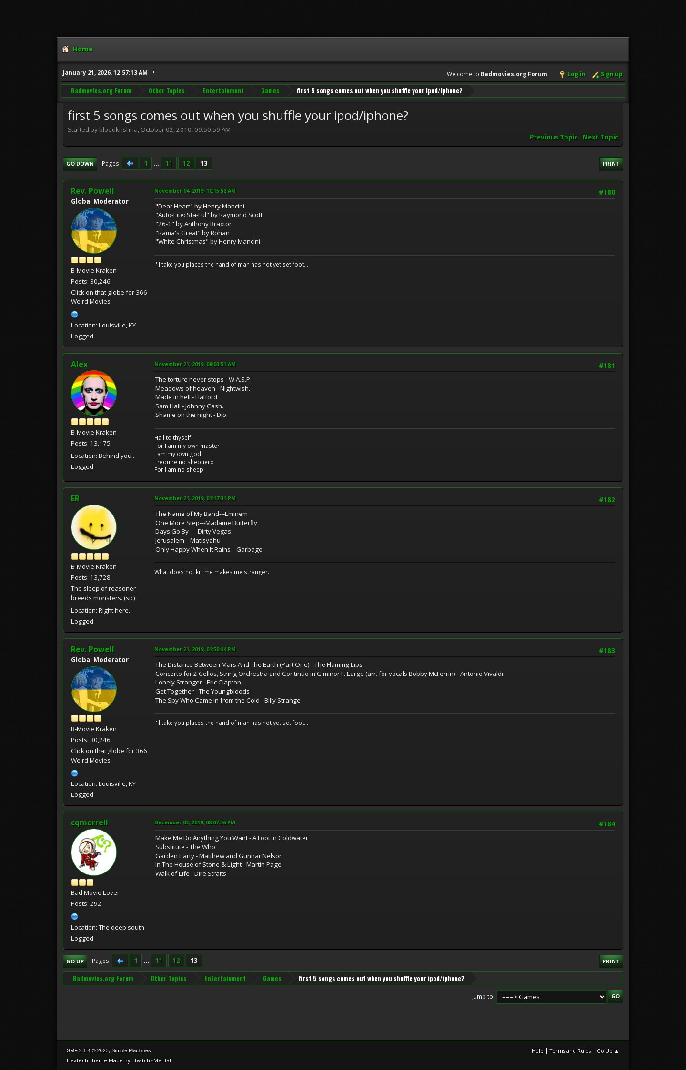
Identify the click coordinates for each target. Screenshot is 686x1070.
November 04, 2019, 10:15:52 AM (195, 190)
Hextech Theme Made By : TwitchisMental (119, 1060)
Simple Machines (131, 1050)
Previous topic (554, 137)
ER (75, 498)
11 (168, 163)
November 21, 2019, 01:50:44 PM (195, 649)
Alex (79, 364)
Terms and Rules (570, 1050)
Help (538, 1050)
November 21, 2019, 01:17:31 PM (195, 498)
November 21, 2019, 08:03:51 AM (195, 363)
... (157, 163)
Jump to (482, 996)
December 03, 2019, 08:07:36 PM (194, 822)
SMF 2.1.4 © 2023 (88, 1050)
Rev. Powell (92, 191)
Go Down (80, 163)
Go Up (75, 961)
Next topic (600, 137)
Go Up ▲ (608, 1050)
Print (611, 163)
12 (186, 163)
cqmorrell (89, 822)
